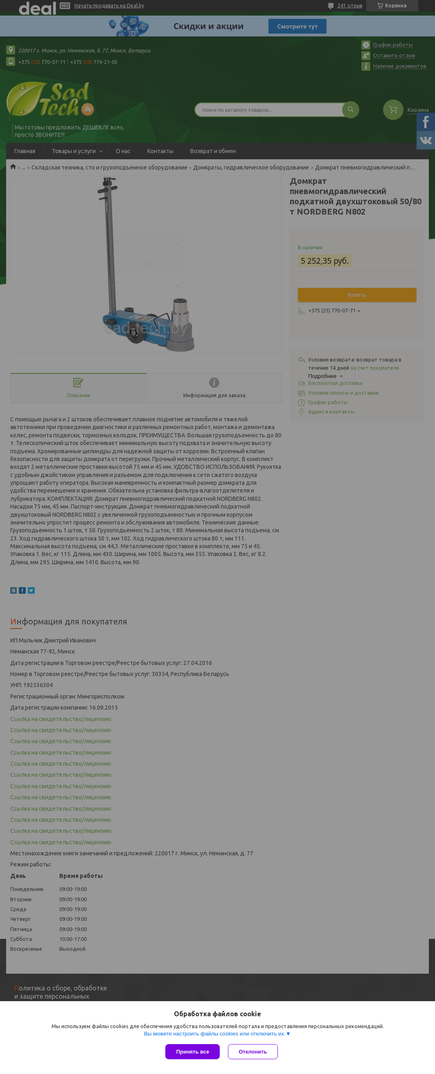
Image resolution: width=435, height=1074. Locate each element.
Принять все (192, 1052)
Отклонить (253, 1052)
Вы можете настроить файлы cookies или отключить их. (215, 1034)
